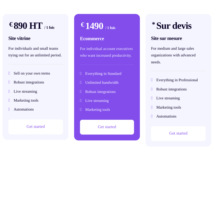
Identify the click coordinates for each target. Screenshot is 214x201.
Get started (35, 127)
